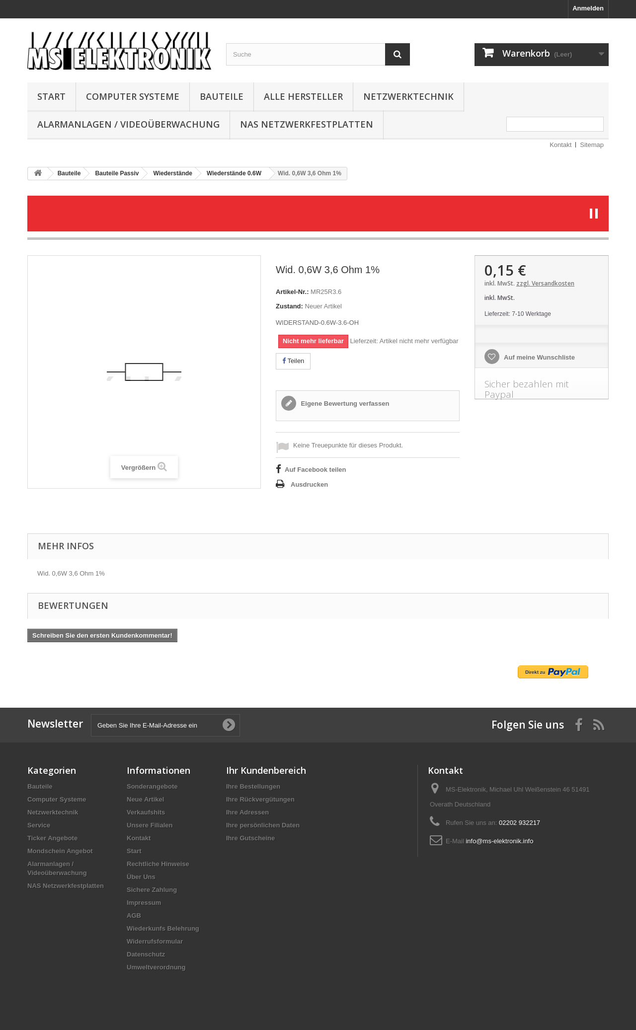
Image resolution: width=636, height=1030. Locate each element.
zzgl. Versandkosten (545, 283)
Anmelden (588, 8)
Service (38, 825)
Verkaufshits (146, 812)
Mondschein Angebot (60, 851)
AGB (134, 915)
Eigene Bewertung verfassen (344, 403)
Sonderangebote (152, 786)
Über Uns (141, 877)
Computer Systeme (132, 96)
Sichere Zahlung (152, 889)
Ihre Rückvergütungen (260, 799)
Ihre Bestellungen (253, 786)
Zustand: (289, 306)
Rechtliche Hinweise (158, 864)
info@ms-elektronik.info (499, 841)
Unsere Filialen (149, 825)
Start (51, 96)
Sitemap (592, 144)
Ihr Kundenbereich (266, 770)
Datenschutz (146, 954)
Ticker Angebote (52, 838)
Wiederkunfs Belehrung (163, 928)
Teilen (293, 361)
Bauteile (221, 96)
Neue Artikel (145, 799)
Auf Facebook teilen (315, 469)
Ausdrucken (309, 484)
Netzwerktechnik (408, 96)
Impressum (144, 902)
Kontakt (560, 144)
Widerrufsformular (155, 941)
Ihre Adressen (247, 812)
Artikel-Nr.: (292, 291)
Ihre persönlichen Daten (263, 825)
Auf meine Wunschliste (538, 357)
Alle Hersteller (303, 96)
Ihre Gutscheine (250, 838)
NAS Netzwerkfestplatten (306, 124)
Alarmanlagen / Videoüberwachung (128, 124)
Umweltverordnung (156, 967)
